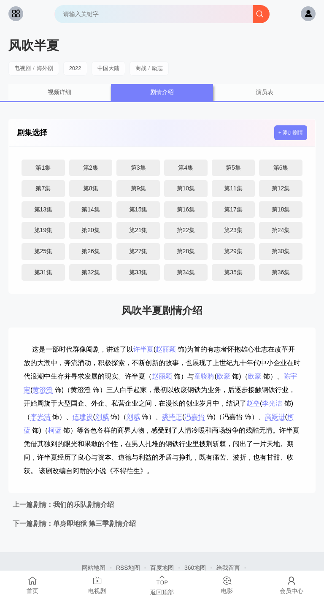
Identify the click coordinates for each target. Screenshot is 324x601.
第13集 (43, 209)
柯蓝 (55, 430)
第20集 (90, 230)
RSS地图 (128, 567)
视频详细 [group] (59, 92)
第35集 (233, 272)
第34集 (186, 272)
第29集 (233, 251)
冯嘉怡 (194, 416)
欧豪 (223, 376)
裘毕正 (172, 416)
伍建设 (83, 416)
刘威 (102, 416)
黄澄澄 (42, 389)
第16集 (186, 209)
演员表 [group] (264, 92)
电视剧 (22, 68)
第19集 (43, 230)
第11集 (233, 188)
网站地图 (93, 567)
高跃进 (275, 416)
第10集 (186, 188)
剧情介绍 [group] (162, 92)
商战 (140, 68)
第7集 (43, 188)
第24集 (281, 230)
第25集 (43, 251)
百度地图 (162, 567)
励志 (157, 68)
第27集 (138, 251)
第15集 (138, 209)
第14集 (90, 209)
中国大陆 (108, 68)
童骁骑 (204, 376)
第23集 (233, 230)
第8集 (90, 188)
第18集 (281, 209)
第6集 (281, 167)
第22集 (186, 230)
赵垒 (253, 403)
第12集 (281, 188)
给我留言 (228, 567)
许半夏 (143, 349)
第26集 (90, 251)
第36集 (281, 272)
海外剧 (45, 68)
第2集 (90, 167)
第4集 (185, 167)
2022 (75, 68)
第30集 (281, 251)
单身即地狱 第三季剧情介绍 (74, 523)
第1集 (43, 167)
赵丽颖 (166, 349)
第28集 (186, 251)
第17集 (233, 209)
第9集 (138, 188)
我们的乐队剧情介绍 (63, 504)
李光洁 (272, 403)
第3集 (138, 167)
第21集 (138, 230)
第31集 (43, 272)
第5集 (233, 167)
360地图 (195, 567)
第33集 (138, 272)
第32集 (90, 272)
